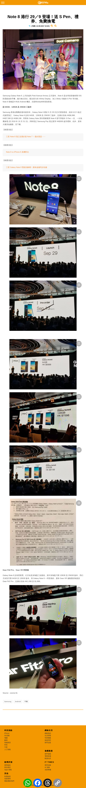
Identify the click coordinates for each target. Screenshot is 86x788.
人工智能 (7, 749)
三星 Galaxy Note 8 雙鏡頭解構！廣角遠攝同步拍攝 (26, 167)
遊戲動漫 (49, 751)
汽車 (6, 747)
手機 (26, 701)
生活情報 (48, 735)
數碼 (6, 740)
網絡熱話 (48, 733)
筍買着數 (48, 738)
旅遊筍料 (48, 740)
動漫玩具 (48, 758)
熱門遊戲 (48, 754)
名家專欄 (48, 770)
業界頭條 (48, 765)
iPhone (6, 733)
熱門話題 (48, 742)
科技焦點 (8, 730)
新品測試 (7, 767)
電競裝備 (48, 756)
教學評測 (8, 762)
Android (18, 701)
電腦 (6, 738)
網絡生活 (49, 730)
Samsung (7, 701)
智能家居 (7, 742)
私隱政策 (7, 776)
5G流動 (7, 735)
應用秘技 (7, 765)
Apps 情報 (8, 770)
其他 (6, 773)
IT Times (49, 762)
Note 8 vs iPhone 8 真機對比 (17, 152)
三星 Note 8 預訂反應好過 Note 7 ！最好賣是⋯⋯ (25, 137)
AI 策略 (47, 767)
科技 (6, 745)
